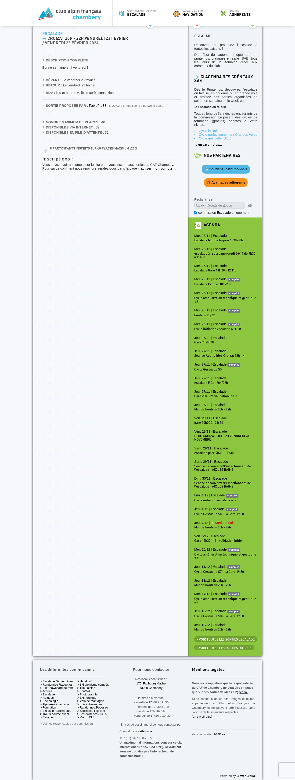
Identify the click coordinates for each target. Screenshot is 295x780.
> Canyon (46, 717)
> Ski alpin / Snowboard (56, 710)
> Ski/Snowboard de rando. (58, 688)
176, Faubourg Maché (150, 683)
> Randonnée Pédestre (92, 707)
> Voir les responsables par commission (66, 723)
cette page (145, 731)
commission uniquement (223, 212)
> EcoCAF (84, 691)
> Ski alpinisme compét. (93, 684)
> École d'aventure (89, 704)
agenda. (242, 692)
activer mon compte (157, 168)
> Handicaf (84, 681)
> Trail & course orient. (55, 714)
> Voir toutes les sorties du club (224, 648)
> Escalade (47, 694)
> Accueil (46, 691)
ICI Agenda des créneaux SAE (223, 79)
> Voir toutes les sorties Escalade (226, 639)
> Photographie (87, 694)
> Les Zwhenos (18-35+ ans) (96, 714)
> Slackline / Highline (91, 710)
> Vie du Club (86, 717)
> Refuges (47, 697)
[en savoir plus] (202, 716)
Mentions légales (208, 670)
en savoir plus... (210, 144)
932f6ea (219, 734)
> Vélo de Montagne (90, 701)
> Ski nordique (86, 697)
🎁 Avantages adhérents (225, 182)
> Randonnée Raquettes (56, 684)
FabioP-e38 (98, 105)
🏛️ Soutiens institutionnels (225, 169)
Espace (239, 13)
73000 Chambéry (151, 688)
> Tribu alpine (86, 688)
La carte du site (192, 13)
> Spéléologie (49, 701)
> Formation (48, 707)
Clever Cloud (246, 776)
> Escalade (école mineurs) (58, 681)
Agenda (212, 225)
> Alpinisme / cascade (54, 704)
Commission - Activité (141, 13)
